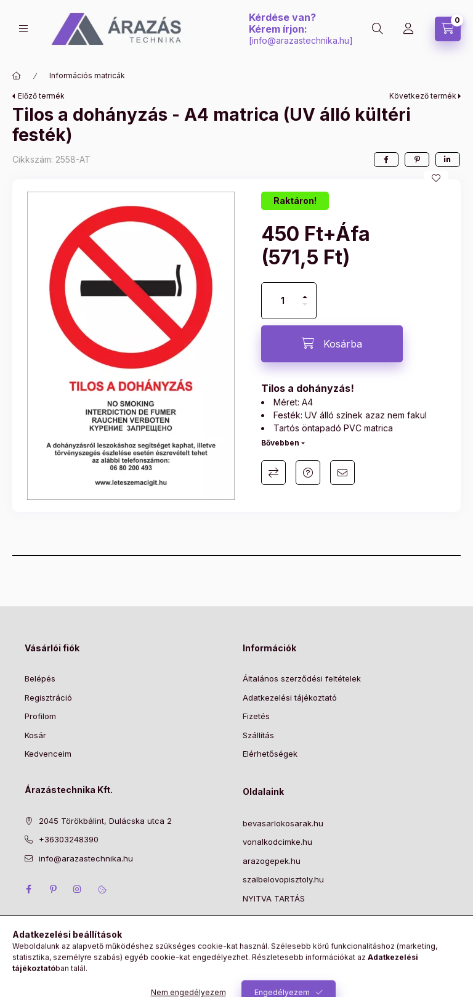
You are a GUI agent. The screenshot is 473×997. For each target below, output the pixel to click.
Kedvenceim (48, 754)
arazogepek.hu (272, 861)
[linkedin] (447, 159)
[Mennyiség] (283, 301)
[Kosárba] (332, 343)
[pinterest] (417, 159)
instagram (77, 889)
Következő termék (422, 95)
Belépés (40, 678)
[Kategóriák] (23, 28)
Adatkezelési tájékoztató (290, 697)
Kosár (35, 735)
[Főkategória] (16, 75)
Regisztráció (48, 697)
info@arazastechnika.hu (300, 40)
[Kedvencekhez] (436, 178)
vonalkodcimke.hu (277, 842)
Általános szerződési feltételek (302, 678)
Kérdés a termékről (308, 472)
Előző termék (41, 95)
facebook (28, 889)
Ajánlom (342, 472)
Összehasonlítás (273, 472)
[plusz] (305, 292)
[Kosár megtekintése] (448, 29)
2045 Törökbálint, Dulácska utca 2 (105, 821)
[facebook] (386, 159)
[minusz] (305, 310)
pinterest (53, 889)
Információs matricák (87, 75)
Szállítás (258, 735)
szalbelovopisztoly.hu (283, 879)
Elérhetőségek (270, 754)
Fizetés (256, 716)
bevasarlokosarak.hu (283, 823)
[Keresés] (377, 29)
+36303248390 (69, 839)
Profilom (40, 716)
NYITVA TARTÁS (274, 898)
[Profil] (408, 29)
